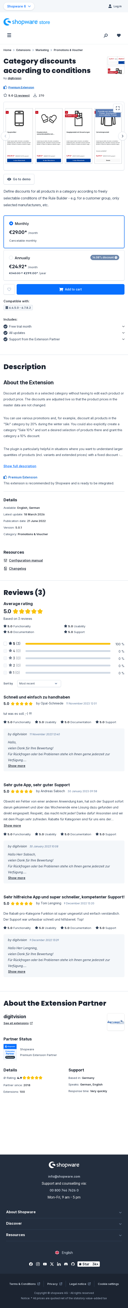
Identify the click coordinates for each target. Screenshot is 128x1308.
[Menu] (9, 35)
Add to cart (70, 289)
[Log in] (114, 6)
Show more (16, 766)
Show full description (20, 466)
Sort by (8, 683)
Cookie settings (108, 1284)
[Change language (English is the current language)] (64, 1252)
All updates (14, 332)
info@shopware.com (64, 1176)
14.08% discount (104, 257)
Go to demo (19, 179)
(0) (15, 651)
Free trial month (18, 325)
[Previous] (5, 136)
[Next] (122, 136)
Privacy (54, 1284)
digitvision (14, 78)
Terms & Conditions (24, 1284)
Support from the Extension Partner (32, 338)
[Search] (105, 35)
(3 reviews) (22, 95)
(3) (15, 643)
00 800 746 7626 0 (64, 1190)
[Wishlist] (118, 35)
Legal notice (80, 1284)
